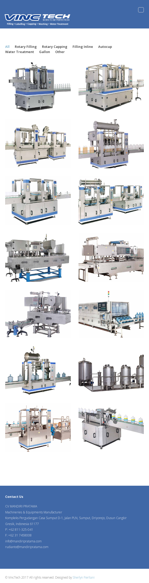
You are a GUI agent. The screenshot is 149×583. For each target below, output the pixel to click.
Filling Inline (83, 46)
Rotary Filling (26, 46)
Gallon (44, 51)
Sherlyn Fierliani (84, 577)
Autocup (105, 46)
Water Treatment (19, 51)
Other (60, 51)
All (7, 46)
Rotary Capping (54, 46)
